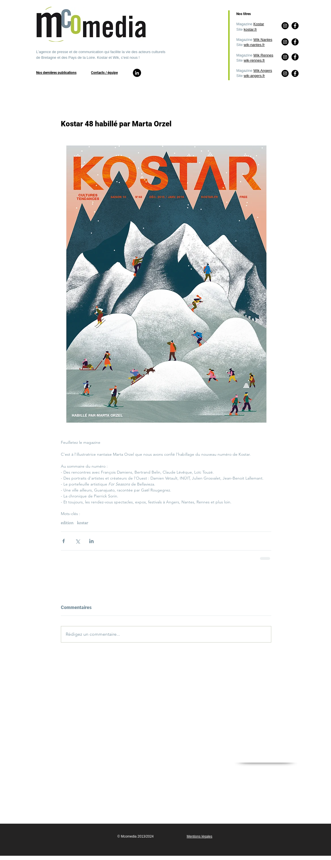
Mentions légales (199, 836)
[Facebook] (295, 73)
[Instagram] (285, 73)
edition (67, 522)
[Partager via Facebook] (63, 541)
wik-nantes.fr (254, 45)
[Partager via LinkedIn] (91, 541)
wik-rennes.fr (254, 60)
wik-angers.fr (254, 76)
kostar (82, 522)
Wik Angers (262, 70)
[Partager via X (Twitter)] (77, 541)
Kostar (258, 24)
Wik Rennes (263, 55)
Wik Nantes (262, 39)
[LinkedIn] (137, 73)
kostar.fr (250, 29)
